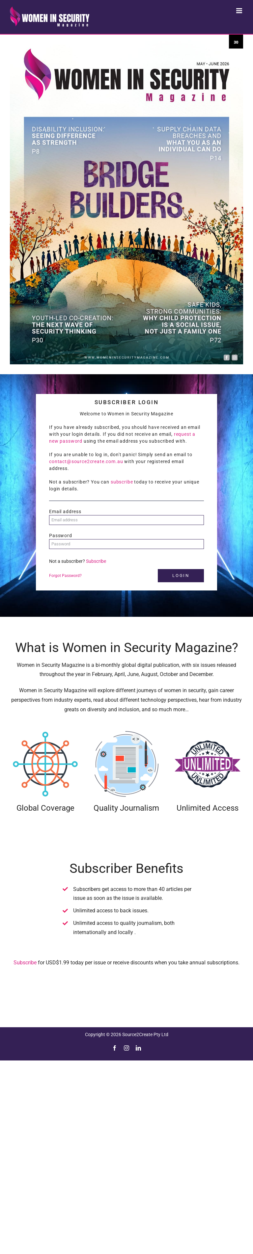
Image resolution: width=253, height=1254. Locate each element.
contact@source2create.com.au (86, 461)
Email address (65, 511)
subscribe (122, 481)
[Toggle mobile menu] (239, 10)
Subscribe (96, 561)
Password (60, 535)
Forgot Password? (65, 575)
